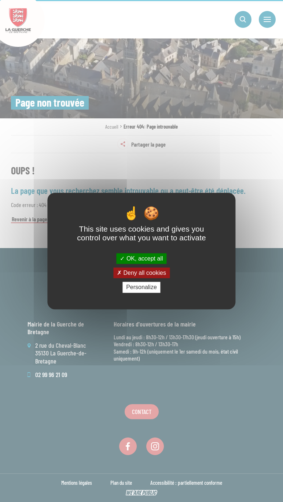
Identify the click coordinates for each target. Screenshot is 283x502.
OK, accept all (141, 258)
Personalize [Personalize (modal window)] (141, 287)
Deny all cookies (141, 273)
